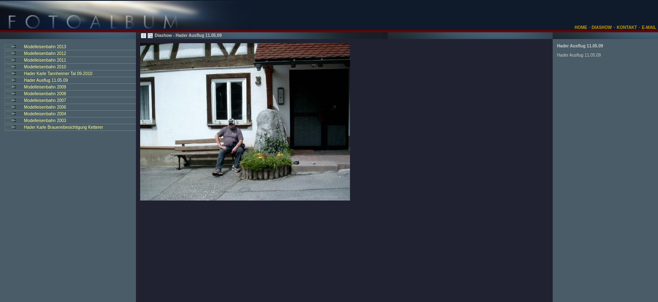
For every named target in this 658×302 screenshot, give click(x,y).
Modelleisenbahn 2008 (45, 93)
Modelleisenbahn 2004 (45, 114)
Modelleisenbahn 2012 (45, 53)
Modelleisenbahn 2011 (45, 60)
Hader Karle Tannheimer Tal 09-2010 (58, 73)
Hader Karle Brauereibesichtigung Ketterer (63, 127)
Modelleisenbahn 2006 (45, 107)
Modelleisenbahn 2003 (45, 120)
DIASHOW (601, 27)
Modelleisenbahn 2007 (45, 100)
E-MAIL (649, 27)
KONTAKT (627, 27)
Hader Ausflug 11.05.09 (46, 80)
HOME (580, 27)
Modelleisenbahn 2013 (45, 46)
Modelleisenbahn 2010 (45, 67)
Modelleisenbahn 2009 (45, 87)
